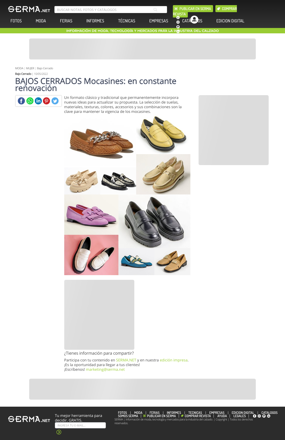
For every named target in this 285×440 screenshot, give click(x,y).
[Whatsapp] (29, 100)
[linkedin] (178, 31)
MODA (41, 21)
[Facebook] (21, 100)
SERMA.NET (126, 360)
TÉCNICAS (126, 21)
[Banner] (142, 48)
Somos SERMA (128, 416)
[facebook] (178, 17)
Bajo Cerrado (45, 68)
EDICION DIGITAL (230, 21)
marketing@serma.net (105, 369)
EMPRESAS (158, 21)
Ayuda (222, 416)
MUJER (30, 68)
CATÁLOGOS (192, 21)
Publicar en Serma (195, 8)
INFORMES (95, 21)
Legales (239, 416)
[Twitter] (55, 100)
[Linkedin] (38, 100)
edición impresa (174, 360)
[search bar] (110, 9)
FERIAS (66, 21)
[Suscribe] (80, 425)
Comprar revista (198, 416)
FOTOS (16, 21)
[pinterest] (178, 26)
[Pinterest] (46, 100)
